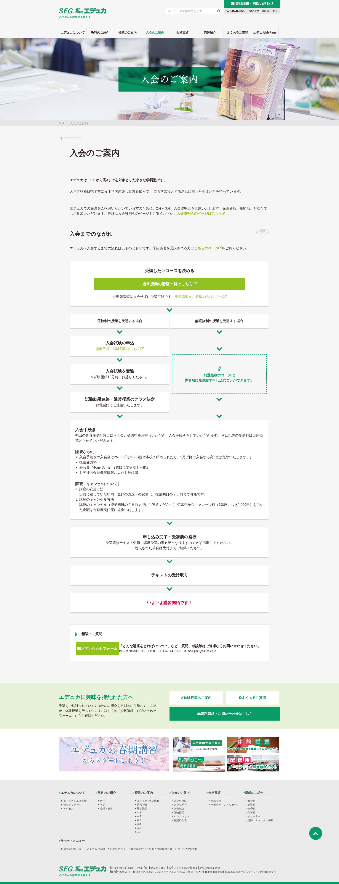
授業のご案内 (127, 32)
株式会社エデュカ (82, 871)
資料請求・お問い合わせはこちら (225, 714)
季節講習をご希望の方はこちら (201, 297)
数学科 (251, 800)
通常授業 (142, 804)
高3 (139, 832)
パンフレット (181, 816)
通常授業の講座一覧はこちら (169, 284)
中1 (139, 812)
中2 (139, 816)
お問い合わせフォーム (97, 648)
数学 (102, 800)
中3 (139, 820)
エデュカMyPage (264, 32)
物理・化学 (106, 808)
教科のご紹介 (100, 32)
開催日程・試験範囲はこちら (120, 349)
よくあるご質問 (237, 32)
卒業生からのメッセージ (225, 804)
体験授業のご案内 (196, 698)
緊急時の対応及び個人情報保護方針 (151, 848)
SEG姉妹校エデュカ (82, 10)
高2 (139, 828)
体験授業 (179, 812)
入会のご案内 (155, 32)
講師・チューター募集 (260, 820)
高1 (139, 824)
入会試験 (179, 808)
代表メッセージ (72, 804)
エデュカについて (73, 32)
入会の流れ (180, 800)
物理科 (251, 808)
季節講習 (142, 808)
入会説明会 (180, 804)
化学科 (251, 812)
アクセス (68, 808)
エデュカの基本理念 (75, 800)
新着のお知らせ (72, 848)
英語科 (251, 804)
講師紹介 (210, 32)
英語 (102, 804)
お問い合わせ (118, 848)
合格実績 (182, 32)
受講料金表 (180, 820)
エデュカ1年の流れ (148, 800)
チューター (254, 816)
